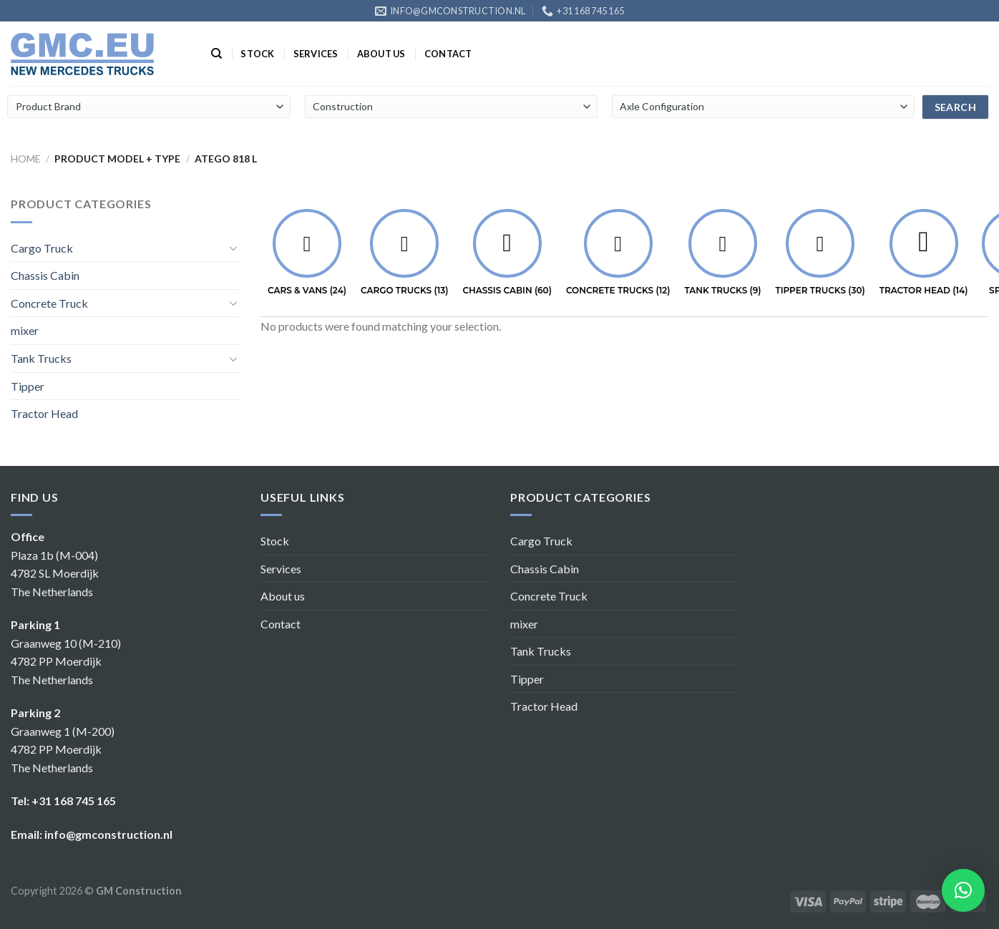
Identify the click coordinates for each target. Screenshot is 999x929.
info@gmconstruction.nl (108, 834)
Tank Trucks (41, 358)
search (956, 107)
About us (381, 53)
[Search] (216, 53)
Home (26, 158)
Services (315, 53)
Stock (257, 53)
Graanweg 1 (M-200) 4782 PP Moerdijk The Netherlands (62, 749)
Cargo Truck (42, 248)
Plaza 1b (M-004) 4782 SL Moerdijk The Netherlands (55, 573)
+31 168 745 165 (73, 800)
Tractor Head (44, 413)
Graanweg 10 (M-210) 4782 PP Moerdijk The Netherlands (66, 661)
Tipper (27, 386)
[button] (963, 890)
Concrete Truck (49, 303)
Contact (448, 53)
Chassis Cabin (45, 275)
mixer (25, 330)
